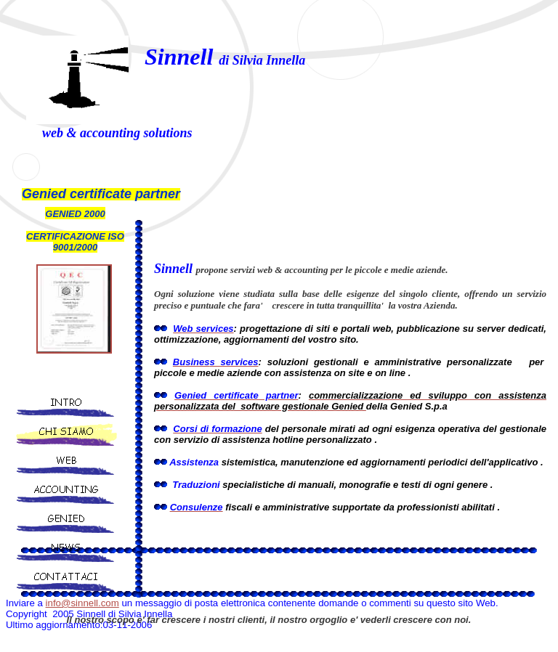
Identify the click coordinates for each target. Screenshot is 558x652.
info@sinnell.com (82, 603)
